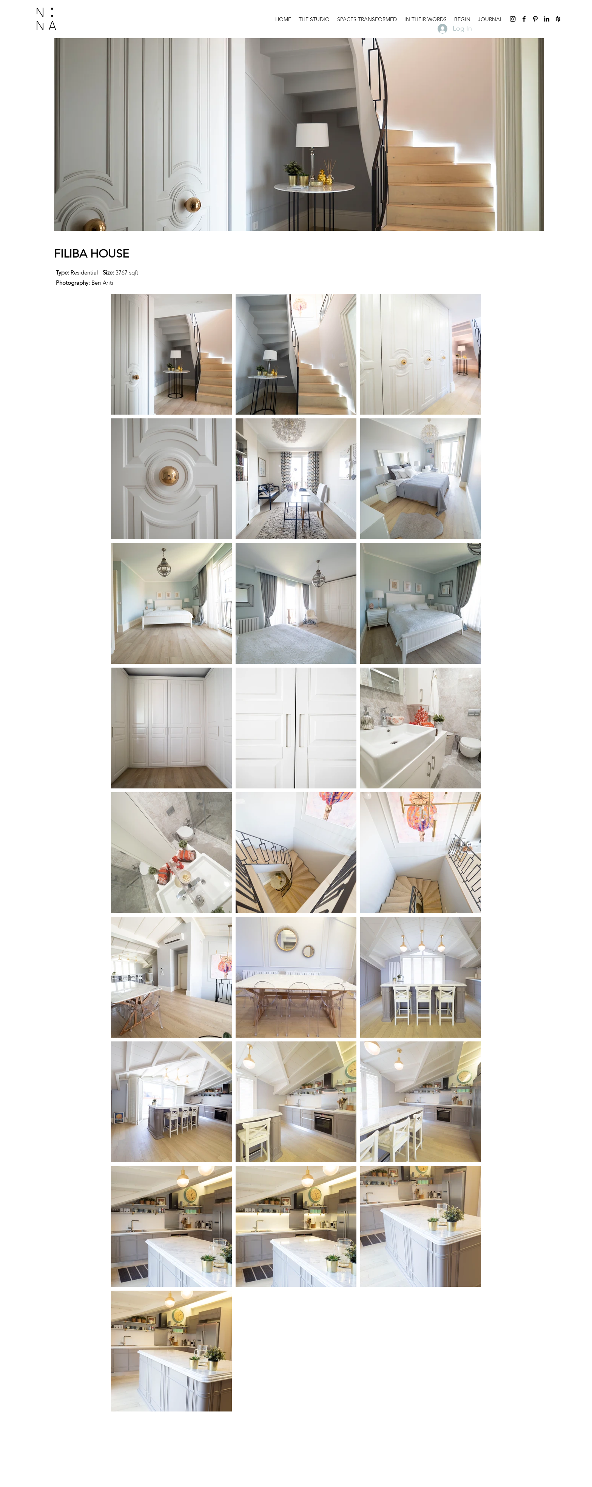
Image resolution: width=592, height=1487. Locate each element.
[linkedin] (546, 19)
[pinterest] (535, 19)
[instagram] (512, 19)
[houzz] (558, 19)
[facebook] (524, 19)
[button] (367, 19)
